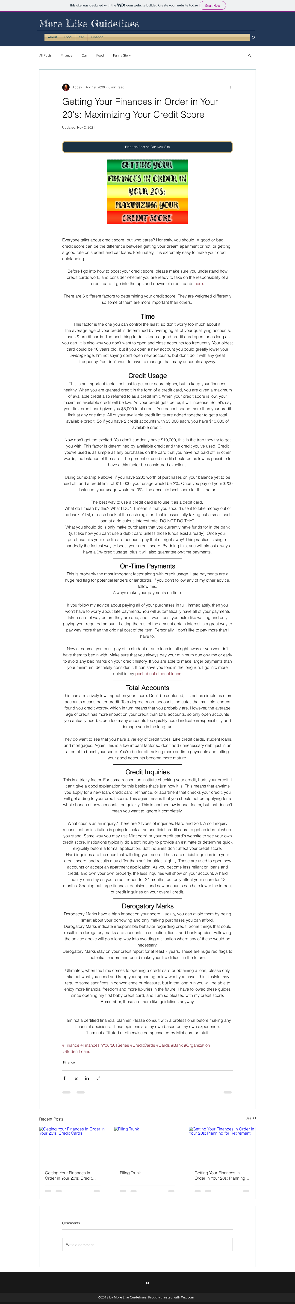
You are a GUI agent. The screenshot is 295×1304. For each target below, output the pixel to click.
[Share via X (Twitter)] (76, 1078)
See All (251, 1118)
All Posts (45, 55)
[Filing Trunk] (147, 1145)
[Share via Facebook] (64, 1078)
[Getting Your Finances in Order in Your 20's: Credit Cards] (72, 1145)
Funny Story (122, 55)
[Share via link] (98, 1078)
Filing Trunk (130, 1172)
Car (84, 55)
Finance (67, 55)
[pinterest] (253, 37)
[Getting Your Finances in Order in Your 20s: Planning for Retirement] (222, 1145)
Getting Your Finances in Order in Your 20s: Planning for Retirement (220, 1175)
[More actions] (230, 87)
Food (100, 55)
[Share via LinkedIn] (87, 1078)
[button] (250, 55)
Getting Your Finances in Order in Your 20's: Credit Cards (68, 1175)
